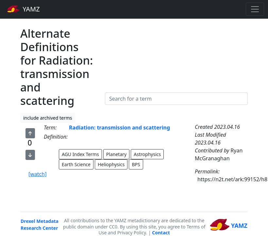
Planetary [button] (116, 154)
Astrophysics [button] (147, 154)
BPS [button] (136, 164)
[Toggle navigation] (255, 9)
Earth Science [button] (76, 164)
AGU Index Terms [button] (80, 154)
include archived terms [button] (47, 118)
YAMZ (23, 9)
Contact (161, 232)
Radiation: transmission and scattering (119, 127)
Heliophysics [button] (111, 164)
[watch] (37, 174)
